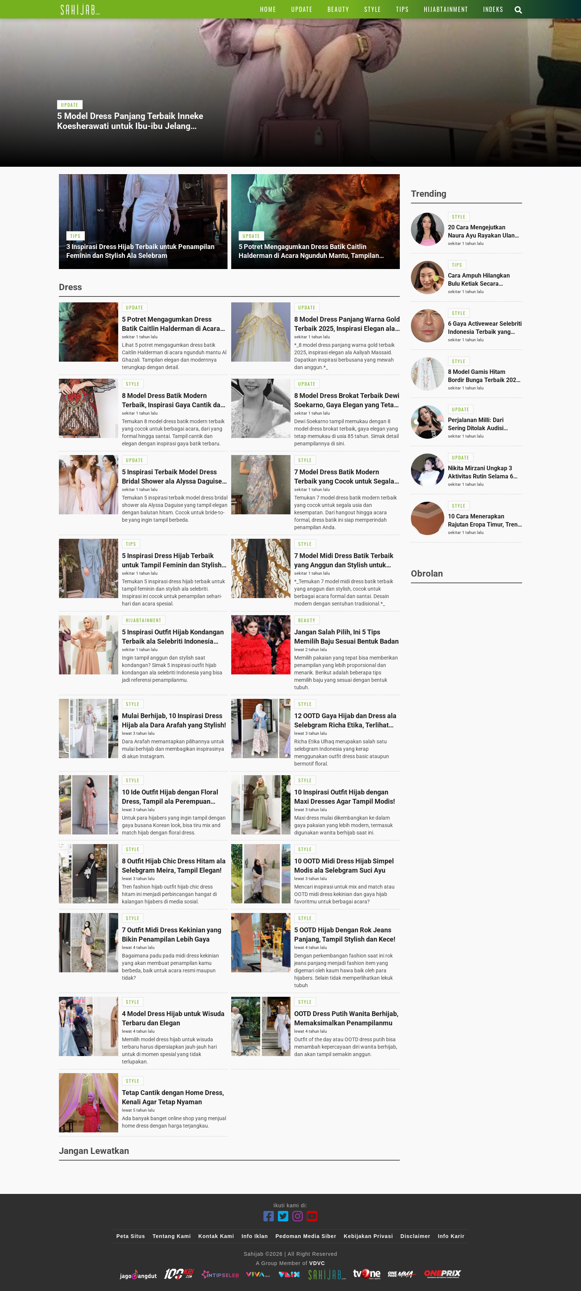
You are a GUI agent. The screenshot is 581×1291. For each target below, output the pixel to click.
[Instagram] (297, 1216)
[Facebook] (268, 1216)
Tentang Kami (172, 1236)
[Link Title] (80, 9)
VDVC (317, 1263)
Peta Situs (130, 1236)
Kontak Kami (216, 1236)
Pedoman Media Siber (305, 1236)
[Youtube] (312, 1216)
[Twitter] (283, 1216)
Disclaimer (416, 1236)
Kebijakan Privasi (368, 1236)
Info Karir (451, 1236)
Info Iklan (255, 1236)
